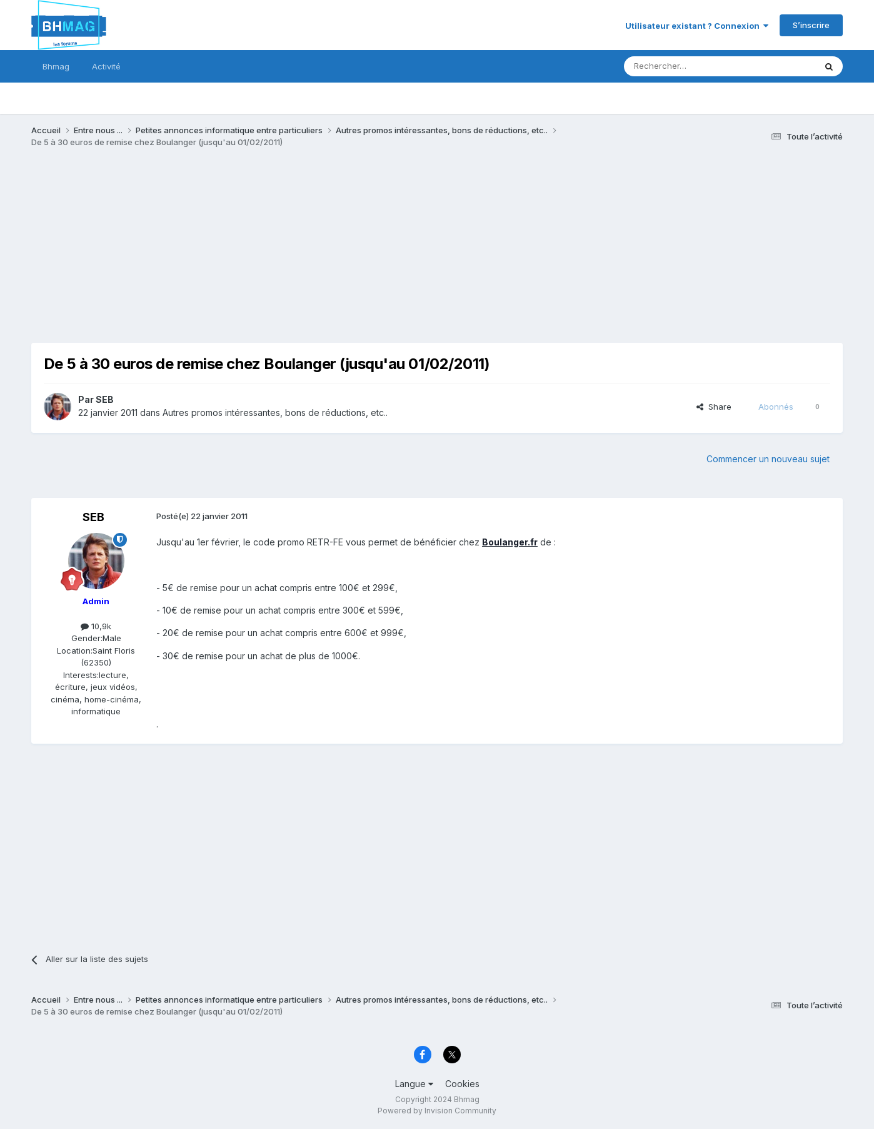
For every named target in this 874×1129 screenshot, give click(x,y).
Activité (106, 66)
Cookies (462, 1083)
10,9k (96, 626)
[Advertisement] (258, 255)
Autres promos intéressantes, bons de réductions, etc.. (275, 412)
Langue (414, 1083)
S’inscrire (811, 25)
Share (713, 407)
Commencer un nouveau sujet (768, 458)
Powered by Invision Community (437, 1110)
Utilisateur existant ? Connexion (696, 26)
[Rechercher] (692, 66)
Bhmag (56, 66)
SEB (105, 399)
